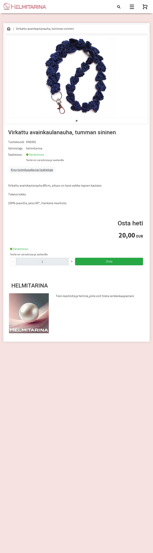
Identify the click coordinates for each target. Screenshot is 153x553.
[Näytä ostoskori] (145, 7)
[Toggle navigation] (119, 7)
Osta (109, 261)
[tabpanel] (76, 76)
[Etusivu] (8, 29)
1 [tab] (76, 121)
